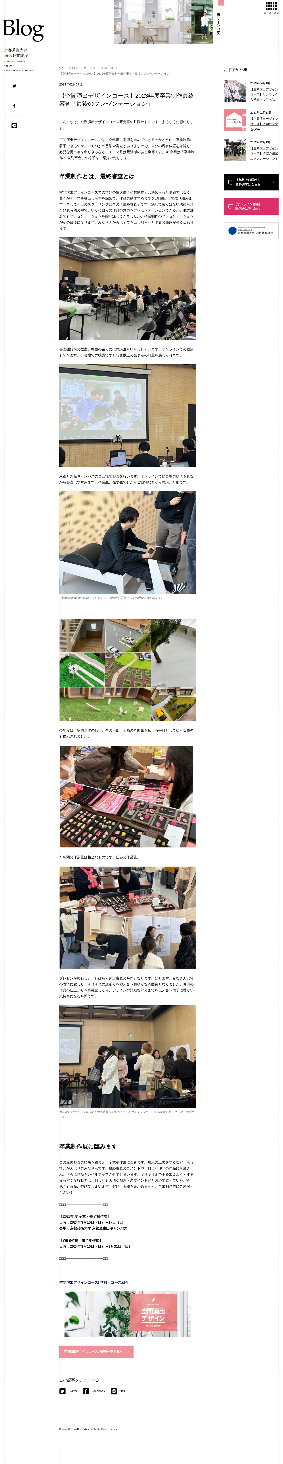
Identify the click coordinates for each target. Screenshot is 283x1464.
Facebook (94, 1391)
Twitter (68, 1391)
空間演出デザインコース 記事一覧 (91, 68)
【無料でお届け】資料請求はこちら (247, 182)
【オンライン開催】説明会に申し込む (248, 206)
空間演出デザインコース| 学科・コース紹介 (93, 1282)
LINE (118, 1391)
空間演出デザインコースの (93, 1352)
